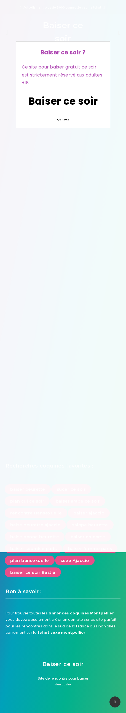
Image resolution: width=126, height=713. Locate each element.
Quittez (63, 119)
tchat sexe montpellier (61, 632)
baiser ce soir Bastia (32, 572)
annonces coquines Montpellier (81, 613)
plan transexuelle (29, 560)
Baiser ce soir (63, 101)
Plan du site (63, 684)
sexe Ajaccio (75, 560)
